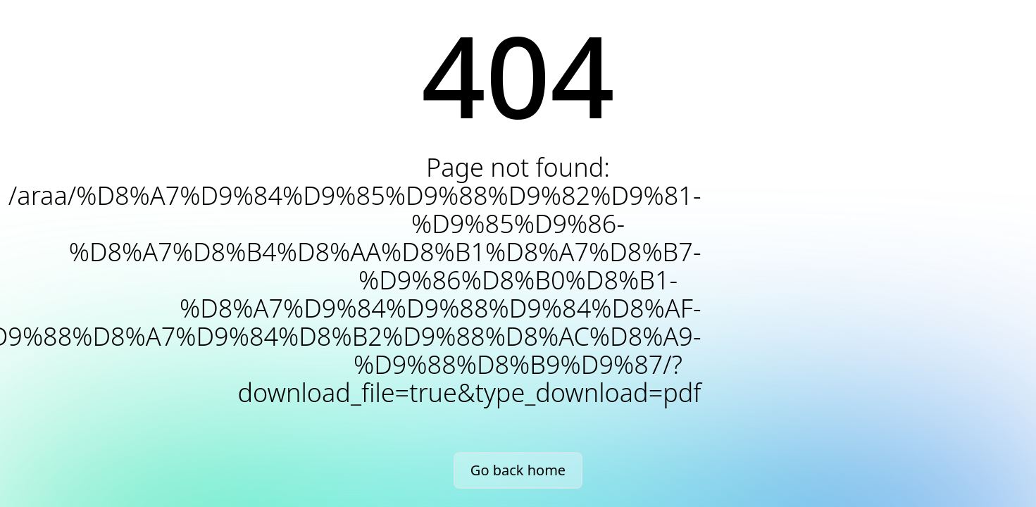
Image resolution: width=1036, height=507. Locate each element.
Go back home (518, 470)
